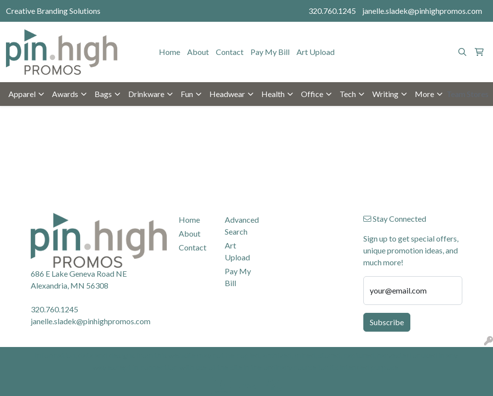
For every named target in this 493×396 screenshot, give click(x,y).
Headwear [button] (227, 94)
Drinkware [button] (146, 94)
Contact (230, 51)
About (198, 51)
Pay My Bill (270, 51)
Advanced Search (242, 225)
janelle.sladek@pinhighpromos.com (422, 10)
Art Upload (315, 51)
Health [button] (273, 94)
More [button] (424, 94)
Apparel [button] (22, 94)
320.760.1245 (332, 10)
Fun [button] (187, 94)
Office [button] (312, 94)
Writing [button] (385, 94)
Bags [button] (103, 94)
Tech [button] (348, 94)
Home (169, 51)
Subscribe (387, 322)
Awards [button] (65, 94)
